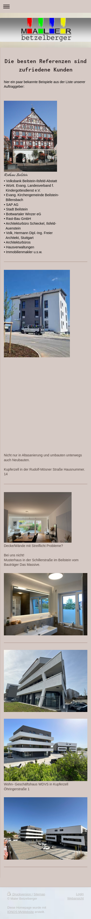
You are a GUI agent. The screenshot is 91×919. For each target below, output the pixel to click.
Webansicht (75, 898)
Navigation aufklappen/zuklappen (45, 6)
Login (80, 894)
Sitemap (39, 894)
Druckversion (19, 894)
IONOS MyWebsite (20, 912)
